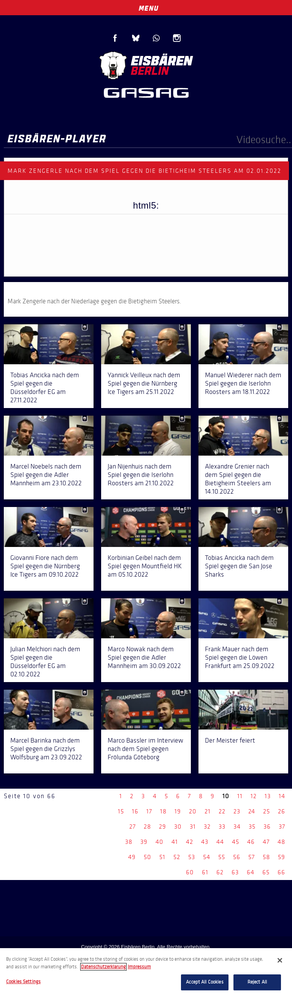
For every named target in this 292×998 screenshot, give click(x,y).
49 (132, 857)
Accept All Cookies (204, 982)
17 (149, 811)
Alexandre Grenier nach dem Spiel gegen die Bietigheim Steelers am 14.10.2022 (238, 479)
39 (144, 842)
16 (135, 811)
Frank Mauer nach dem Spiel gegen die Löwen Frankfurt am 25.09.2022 (240, 657)
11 (240, 796)
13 (268, 796)
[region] (146, 973)
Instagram (177, 38)
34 (237, 827)
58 (266, 857)
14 (282, 796)
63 (235, 872)
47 (266, 842)
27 (132, 827)
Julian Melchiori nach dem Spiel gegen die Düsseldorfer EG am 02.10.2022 (45, 661)
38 (128, 842)
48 (281, 842)
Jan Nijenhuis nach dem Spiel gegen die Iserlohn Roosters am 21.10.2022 (141, 474)
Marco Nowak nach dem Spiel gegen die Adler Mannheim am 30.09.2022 (144, 657)
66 (281, 872)
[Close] (279, 960)
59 (281, 857)
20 (193, 811)
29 (162, 827)
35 (252, 827)
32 (207, 827)
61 (205, 872)
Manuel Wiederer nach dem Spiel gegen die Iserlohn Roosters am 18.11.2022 (243, 383)
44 (220, 842)
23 (236, 811)
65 (266, 872)
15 (121, 811)
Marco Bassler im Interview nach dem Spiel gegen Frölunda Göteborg (145, 748)
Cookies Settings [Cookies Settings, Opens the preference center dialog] (23, 982)
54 (206, 857)
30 (178, 827)
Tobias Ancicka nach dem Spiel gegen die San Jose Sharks (239, 566)
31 (193, 827)
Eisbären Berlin (146, 64)
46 (251, 842)
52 (176, 857)
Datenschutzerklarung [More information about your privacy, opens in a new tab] (103, 967)
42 (189, 842)
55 (221, 857)
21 (208, 811)
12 (254, 796)
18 (163, 811)
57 (251, 857)
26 (281, 811)
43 (204, 842)
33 (222, 827)
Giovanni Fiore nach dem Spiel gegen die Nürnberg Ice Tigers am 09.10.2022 (45, 566)
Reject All (257, 982)
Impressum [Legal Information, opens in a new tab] (139, 967)
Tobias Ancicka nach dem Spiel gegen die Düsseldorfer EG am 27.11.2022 (44, 387)
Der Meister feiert (230, 740)
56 (236, 857)
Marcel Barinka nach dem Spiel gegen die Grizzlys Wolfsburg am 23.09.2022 (46, 748)
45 (235, 842)
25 (266, 811)
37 (282, 827)
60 (190, 872)
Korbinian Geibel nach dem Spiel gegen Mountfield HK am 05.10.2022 (145, 566)
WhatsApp (156, 38)
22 (222, 811)
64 (250, 872)
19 (178, 811)
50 (147, 857)
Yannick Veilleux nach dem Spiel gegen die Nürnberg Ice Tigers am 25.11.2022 (144, 383)
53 (191, 857)
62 (220, 872)
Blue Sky (136, 38)
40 (159, 842)
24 (251, 811)
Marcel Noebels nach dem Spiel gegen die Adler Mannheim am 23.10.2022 (46, 474)
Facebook (115, 38)
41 (174, 842)
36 (267, 827)
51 (162, 857)
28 (147, 827)
